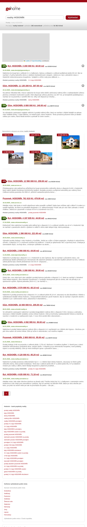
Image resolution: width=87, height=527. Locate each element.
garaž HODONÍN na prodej (12, 471)
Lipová (6, 512)
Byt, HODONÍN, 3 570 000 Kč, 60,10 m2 (21, 288)
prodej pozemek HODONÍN (37, 212)
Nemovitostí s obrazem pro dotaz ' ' (18, 131)
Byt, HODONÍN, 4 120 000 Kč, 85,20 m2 (21, 355)
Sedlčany (7, 493)
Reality (8, 22)
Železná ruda (8, 501)
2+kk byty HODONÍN (10, 456)
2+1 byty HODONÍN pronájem (13, 458)
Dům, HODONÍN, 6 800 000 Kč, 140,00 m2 (27, 105)
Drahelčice (7, 491)
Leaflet (26, 61)
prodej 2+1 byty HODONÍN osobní (15, 469)
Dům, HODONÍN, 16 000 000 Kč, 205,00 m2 (22, 305)
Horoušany (7, 515)
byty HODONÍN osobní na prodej (14, 432)
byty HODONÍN (9, 413)
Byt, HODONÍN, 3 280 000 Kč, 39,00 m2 (26, 270)
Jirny (5, 509)
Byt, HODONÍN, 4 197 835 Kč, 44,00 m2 (26, 218)
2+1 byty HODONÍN (34, 80)
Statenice (7, 504)
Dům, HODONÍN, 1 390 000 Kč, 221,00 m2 (22, 233)
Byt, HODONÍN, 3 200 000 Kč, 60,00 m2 (26, 66)
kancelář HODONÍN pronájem (13, 461)
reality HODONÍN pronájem (13, 421)
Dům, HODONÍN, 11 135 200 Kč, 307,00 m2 (22, 86)
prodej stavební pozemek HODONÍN (16, 464)
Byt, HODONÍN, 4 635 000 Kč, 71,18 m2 (21, 374)
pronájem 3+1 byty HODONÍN (13, 442)
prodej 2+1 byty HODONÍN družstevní (16, 474)
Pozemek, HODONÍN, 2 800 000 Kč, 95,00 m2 (24, 337)
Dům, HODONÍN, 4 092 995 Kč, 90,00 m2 (26, 322)
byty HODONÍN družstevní (12, 450)
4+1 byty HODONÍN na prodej (13, 466)
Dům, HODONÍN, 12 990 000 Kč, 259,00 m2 (27, 181)
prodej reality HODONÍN (12, 410)
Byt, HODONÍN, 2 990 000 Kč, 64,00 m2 (21, 251)
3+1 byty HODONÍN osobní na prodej (16, 453)
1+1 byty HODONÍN (34, 265)
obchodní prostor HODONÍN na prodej (16, 437)
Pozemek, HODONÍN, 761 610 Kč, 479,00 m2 (23, 198)
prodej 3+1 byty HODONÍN (37, 369)
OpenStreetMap (37, 61)
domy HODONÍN (33, 100)
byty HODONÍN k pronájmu (13, 429)
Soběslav (7, 499)
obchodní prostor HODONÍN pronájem (16, 440)
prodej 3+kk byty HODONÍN (13, 445)
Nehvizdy (7, 507)
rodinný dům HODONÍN (11, 418)
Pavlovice (7, 496)
